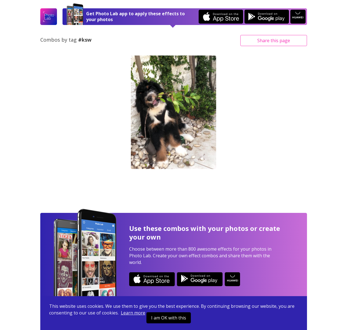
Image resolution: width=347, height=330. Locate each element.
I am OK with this (168, 318)
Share (273, 40)
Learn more (133, 313)
